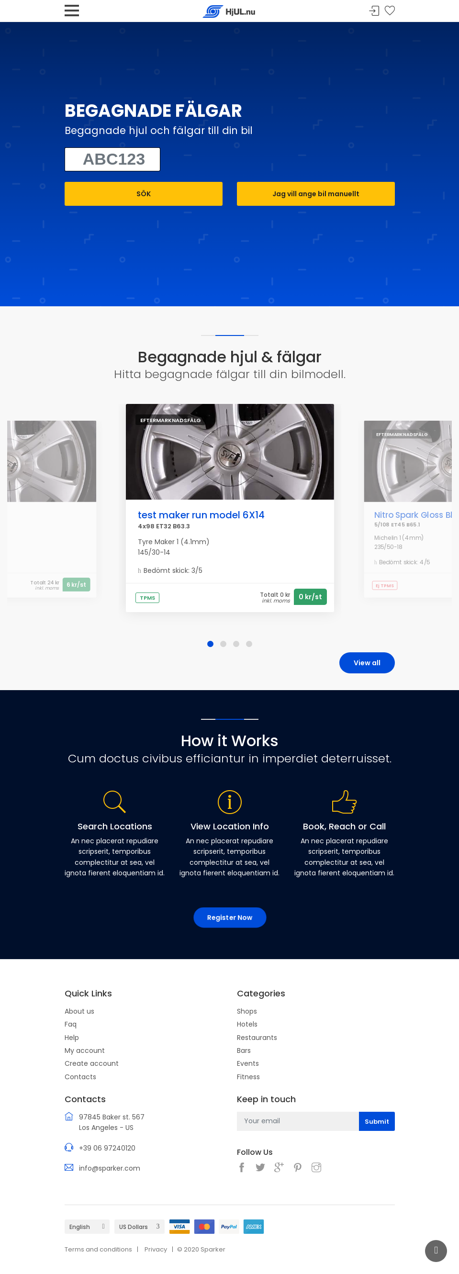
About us (79, 1011)
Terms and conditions (98, 1249)
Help (72, 1037)
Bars (244, 1050)
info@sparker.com (109, 1168)
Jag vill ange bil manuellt (315, 194)
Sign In (374, 11)
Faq (71, 1024)
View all (367, 663)
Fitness (248, 1077)
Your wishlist (389, 11)
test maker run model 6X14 (201, 515)
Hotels (247, 1024)
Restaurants (257, 1037)
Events (248, 1063)
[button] (210, 643)
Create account (92, 1063)
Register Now (230, 917)
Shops (247, 1011)
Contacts (80, 1077)
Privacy (156, 1249)
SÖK (143, 194)
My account (85, 1050)
